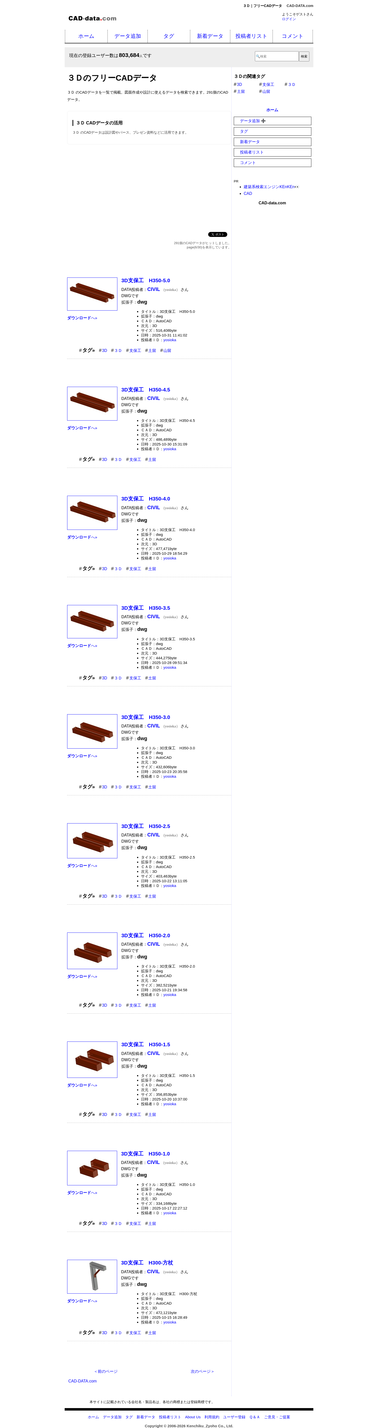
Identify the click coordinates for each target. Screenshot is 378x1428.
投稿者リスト (252, 36)
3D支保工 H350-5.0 (145, 280)
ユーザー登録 (234, 1417)
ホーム (86, 36)
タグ (168, 36)
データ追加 (127, 36)
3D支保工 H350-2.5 (145, 826)
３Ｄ (118, 350)
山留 (167, 350)
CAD (248, 193)
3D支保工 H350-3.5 (145, 608)
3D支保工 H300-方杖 (147, 1262)
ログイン (289, 19)
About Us (192, 1417)
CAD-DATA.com (300, 6)
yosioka (169, 340)
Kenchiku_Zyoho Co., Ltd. (210, 1426)
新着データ (210, 36)
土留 (152, 350)
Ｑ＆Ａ (254, 1417)
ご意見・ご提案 (277, 1417)
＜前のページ (106, 1371)
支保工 (135, 350)
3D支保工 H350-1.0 (145, 1153)
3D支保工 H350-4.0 (145, 498)
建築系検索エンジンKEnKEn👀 (271, 187)
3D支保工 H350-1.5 (145, 1044)
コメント (293, 36)
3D (104, 350)
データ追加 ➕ (253, 121)
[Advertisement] (149, 187)
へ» (82, 318)
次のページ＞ (203, 1371)
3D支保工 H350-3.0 (145, 717)
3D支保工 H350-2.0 (145, 935)
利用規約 (211, 1417)
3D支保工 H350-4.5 (145, 389)
